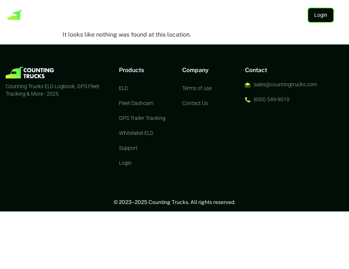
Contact (208, 15)
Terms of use (197, 88)
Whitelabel (157, 15)
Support (184, 15)
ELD (60, 15)
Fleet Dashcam (136, 103)
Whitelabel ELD (136, 133)
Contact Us (195, 103)
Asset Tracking (88, 15)
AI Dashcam (125, 15)
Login (125, 163)
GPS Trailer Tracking (142, 118)
